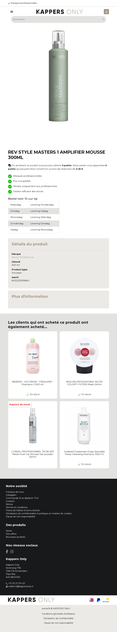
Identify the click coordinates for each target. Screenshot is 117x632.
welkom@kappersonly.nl (19, 586)
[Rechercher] (58, 19)
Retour (9, 504)
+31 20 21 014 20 (15, 583)
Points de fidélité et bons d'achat (23, 510)
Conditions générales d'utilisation (58, 613)
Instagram (11, 495)
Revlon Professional (23, 257)
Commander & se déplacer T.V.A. (22, 498)
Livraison (10, 501)
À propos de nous (15, 492)
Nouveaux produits (15, 537)
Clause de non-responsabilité (20, 516)
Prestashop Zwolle (51, 628)
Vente (9, 530)
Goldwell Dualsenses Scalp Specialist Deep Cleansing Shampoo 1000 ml (84, 453)
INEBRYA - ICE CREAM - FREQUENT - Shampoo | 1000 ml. (33, 383)
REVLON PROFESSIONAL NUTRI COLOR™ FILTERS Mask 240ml (84, 383)
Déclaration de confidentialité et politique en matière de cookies (38, 513)
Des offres (11, 534)
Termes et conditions (16, 507)
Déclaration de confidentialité (58, 618)
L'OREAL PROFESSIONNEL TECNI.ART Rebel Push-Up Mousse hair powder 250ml (32, 454)
